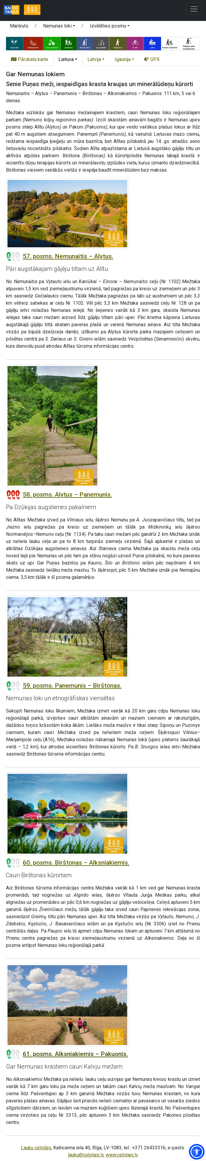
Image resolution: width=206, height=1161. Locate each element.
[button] (196, 1151)
